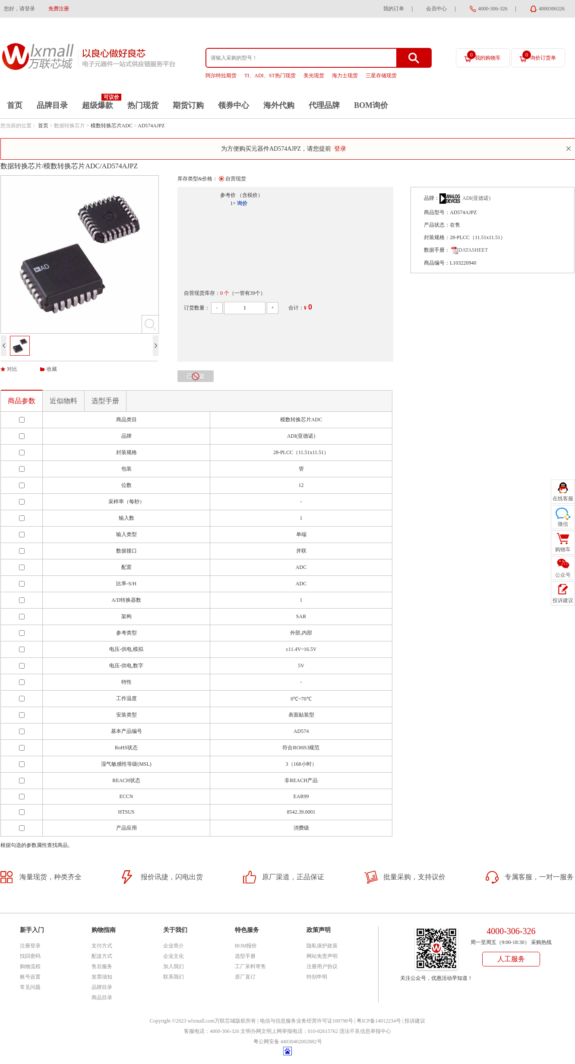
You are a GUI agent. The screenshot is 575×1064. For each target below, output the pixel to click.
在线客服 (563, 499)
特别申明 (316, 977)
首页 (14, 105)
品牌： (431, 198)
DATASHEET (469, 250)
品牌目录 (52, 105)
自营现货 (235, 179)
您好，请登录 (19, 9)
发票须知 (102, 977)
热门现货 (142, 105)
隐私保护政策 (322, 946)
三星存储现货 (381, 76)
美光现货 (313, 76)
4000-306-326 (493, 9)
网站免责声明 (322, 956)
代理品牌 (324, 105)
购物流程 (30, 966)
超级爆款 (97, 105)
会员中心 (436, 9)
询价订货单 (539, 56)
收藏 (52, 369)
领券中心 (233, 105)
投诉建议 (414, 1021)
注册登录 (30, 946)
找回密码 (30, 956)
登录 (340, 148)
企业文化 (173, 956)
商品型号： (437, 212)
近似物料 (63, 400)
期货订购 (188, 105)
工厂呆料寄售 (250, 966)
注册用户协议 (322, 966)
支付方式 (102, 946)
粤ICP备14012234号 (379, 1021)
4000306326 (552, 9)
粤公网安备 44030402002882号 (287, 1042)
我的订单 (393, 9)
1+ (233, 203)
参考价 (228, 195)
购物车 (563, 549)
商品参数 (21, 400)
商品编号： (437, 263)
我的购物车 (484, 56)
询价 (242, 203)
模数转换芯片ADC (112, 126)
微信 (563, 524)
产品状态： (437, 225)
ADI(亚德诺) (476, 198)
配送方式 (102, 956)
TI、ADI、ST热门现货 (270, 76)
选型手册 (105, 400)
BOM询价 (371, 105)
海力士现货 (345, 76)
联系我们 (173, 977)
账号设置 (30, 977)
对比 (12, 369)
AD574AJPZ (151, 126)
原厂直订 (245, 977)
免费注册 (58, 9)
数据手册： (437, 250)
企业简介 (173, 946)
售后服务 (102, 966)
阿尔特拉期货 (221, 76)
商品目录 (102, 998)
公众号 (563, 575)
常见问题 (30, 987)
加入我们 (173, 966)
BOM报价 (246, 946)
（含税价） (250, 195)
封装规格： (437, 237)
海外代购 (278, 105)
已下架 (195, 376)
